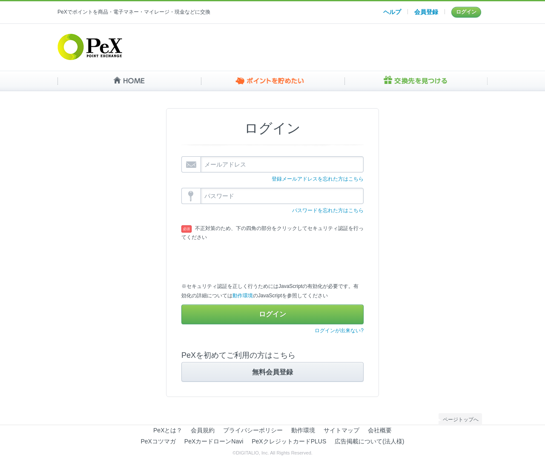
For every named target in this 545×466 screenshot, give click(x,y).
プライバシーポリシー (253, 430)
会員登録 (426, 12)
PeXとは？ (167, 430)
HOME (129, 81)
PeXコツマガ (158, 441)
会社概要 (380, 430)
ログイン (466, 12)
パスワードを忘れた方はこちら (328, 210)
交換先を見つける (416, 81)
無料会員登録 (272, 371)
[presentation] (246, 259)
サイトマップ (341, 430)
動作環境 (242, 296)
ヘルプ (392, 12)
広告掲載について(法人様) (369, 441)
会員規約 (203, 430)
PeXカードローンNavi (213, 441)
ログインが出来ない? (339, 331)
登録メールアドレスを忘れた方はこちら (318, 179)
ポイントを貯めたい (272, 81)
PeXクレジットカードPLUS (289, 441)
